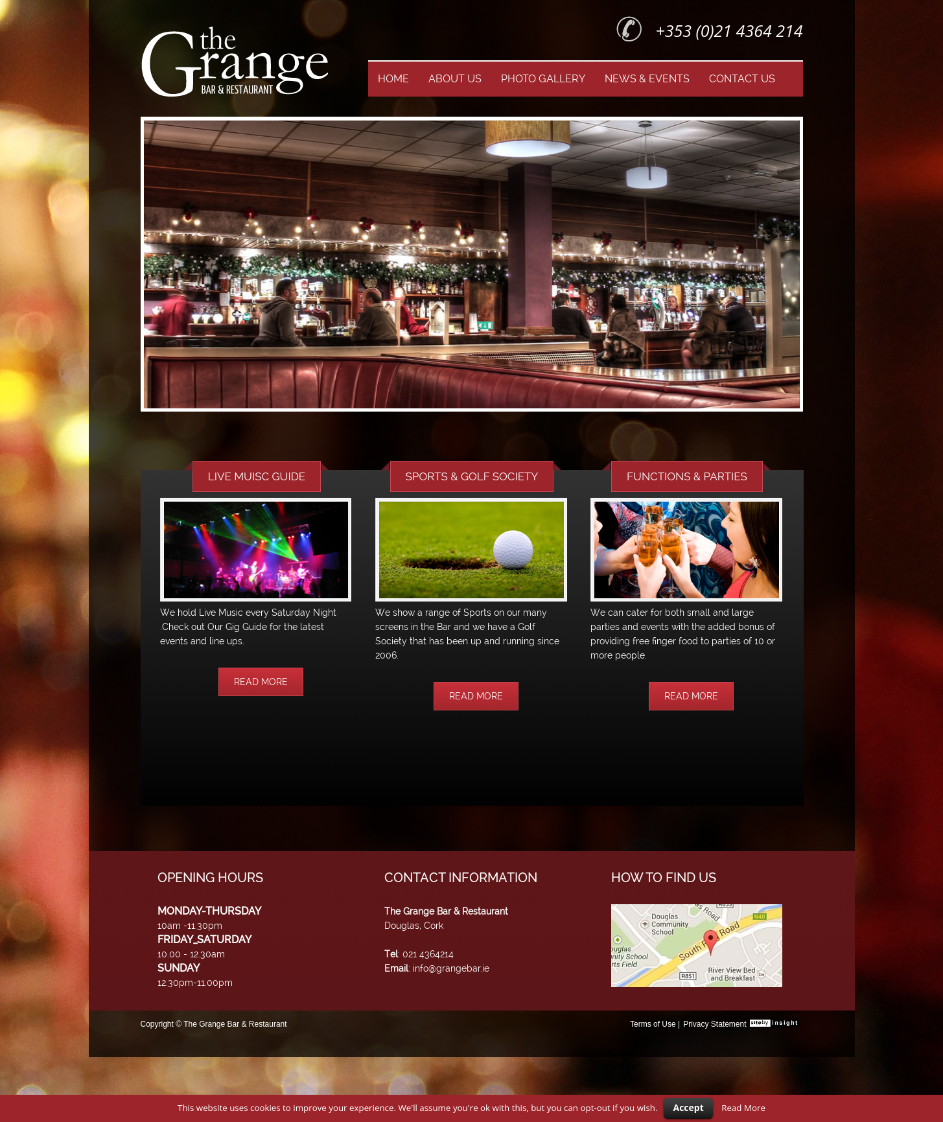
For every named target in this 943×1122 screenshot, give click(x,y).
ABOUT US (455, 79)
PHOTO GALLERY (543, 79)
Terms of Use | (655, 1024)
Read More (743, 1108)
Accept (688, 1107)
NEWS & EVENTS (647, 79)
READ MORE (261, 682)
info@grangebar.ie (451, 968)
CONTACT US (742, 79)
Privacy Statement (714, 1024)
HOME (393, 79)
